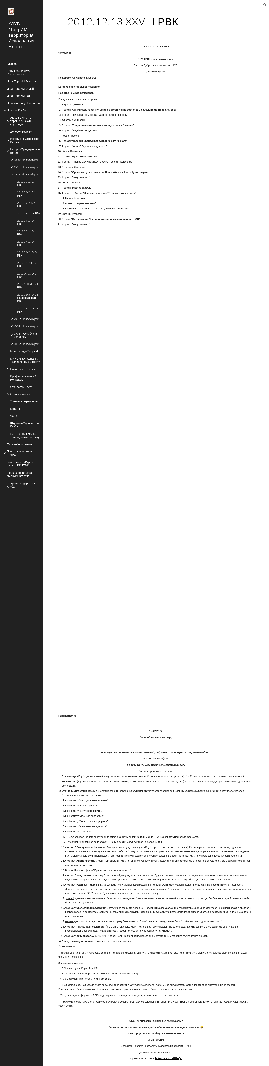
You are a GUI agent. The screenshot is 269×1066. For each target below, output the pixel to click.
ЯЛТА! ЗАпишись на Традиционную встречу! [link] (25, 435)
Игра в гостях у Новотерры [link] (23, 103)
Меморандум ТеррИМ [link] (24, 351)
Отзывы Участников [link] (19, 444)
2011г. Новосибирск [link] (26, 167)
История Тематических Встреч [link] (24, 140)
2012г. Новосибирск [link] (26, 174)
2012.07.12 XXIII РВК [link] (27, 243)
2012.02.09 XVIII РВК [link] (27, 193)
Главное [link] (12, 63)
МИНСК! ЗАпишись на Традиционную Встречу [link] (25, 360)
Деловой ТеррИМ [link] (21, 131)
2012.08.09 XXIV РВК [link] (27, 254)
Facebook (104, 978)
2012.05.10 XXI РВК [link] (26, 222)
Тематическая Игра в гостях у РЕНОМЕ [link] (20, 463)
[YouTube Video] (147, 280)
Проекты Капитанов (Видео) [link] (19, 453)
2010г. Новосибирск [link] (26, 159)
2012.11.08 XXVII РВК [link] (27, 285)
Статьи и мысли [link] (20, 394)
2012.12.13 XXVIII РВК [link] (28, 310)
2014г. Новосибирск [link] (26, 326)
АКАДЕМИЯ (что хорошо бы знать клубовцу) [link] (20, 121)
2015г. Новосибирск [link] (26, 344)
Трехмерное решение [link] (24, 401)
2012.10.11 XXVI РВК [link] (27, 275)
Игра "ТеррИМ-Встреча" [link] (22, 81)
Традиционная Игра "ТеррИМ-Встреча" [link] (19, 474)
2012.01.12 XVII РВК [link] (26, 183)
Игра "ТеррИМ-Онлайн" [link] (21, 88)
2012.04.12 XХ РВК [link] (28, 213)
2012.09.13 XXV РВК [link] (26, 264)
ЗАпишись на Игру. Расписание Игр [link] (18, 72)
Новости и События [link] (22, 369)
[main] (123, 21)
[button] (265, 5)
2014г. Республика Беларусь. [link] (25, 335)
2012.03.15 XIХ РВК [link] (26, 204)
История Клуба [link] (16, 110)
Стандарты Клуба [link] (21, 386)
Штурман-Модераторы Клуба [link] (24, 425)
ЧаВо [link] (13, 415)
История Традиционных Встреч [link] (25, 151)
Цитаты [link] (15, 408)
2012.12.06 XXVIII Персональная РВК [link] (28, 298)
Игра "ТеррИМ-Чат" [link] (19, 95)
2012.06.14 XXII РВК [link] (26, 232)
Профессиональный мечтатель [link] (23, 378)
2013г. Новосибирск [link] (26, 319)
